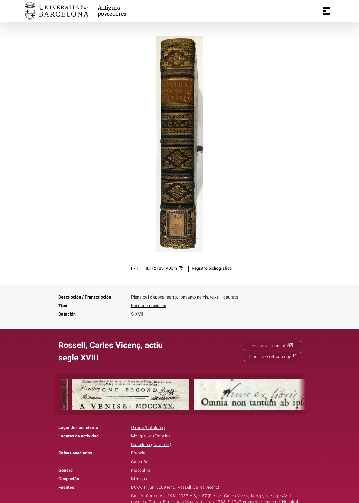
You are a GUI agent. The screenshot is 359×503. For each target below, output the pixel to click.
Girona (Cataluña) (148, 427)
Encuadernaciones (148, 305)
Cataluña (139, 461)
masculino (141, 470)
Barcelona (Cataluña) (151, 444)
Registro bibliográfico (212, 268)
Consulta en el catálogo (272, 356)
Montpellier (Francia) (150, 436)
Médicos (139, 478)
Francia (138, 453)
